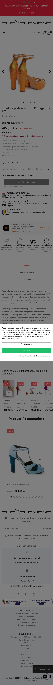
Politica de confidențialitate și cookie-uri (34, 356)
